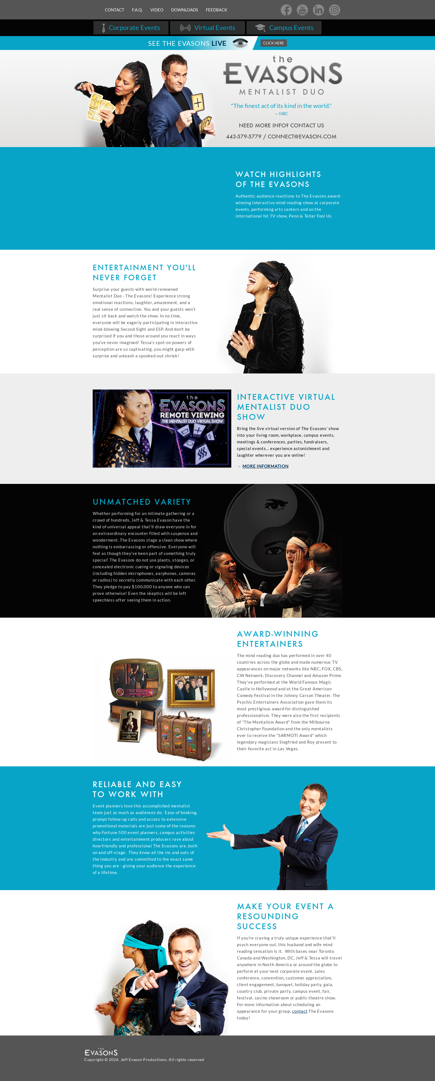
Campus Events (284, 28)
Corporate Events (131, 28)
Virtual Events (207, 28)
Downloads (184, 9)
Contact (114, 9)
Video (156, 9)
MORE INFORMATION (265, 466)
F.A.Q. (137, 9)
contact (299, 1011)
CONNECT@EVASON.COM (302, 136)
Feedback (216, 9)
